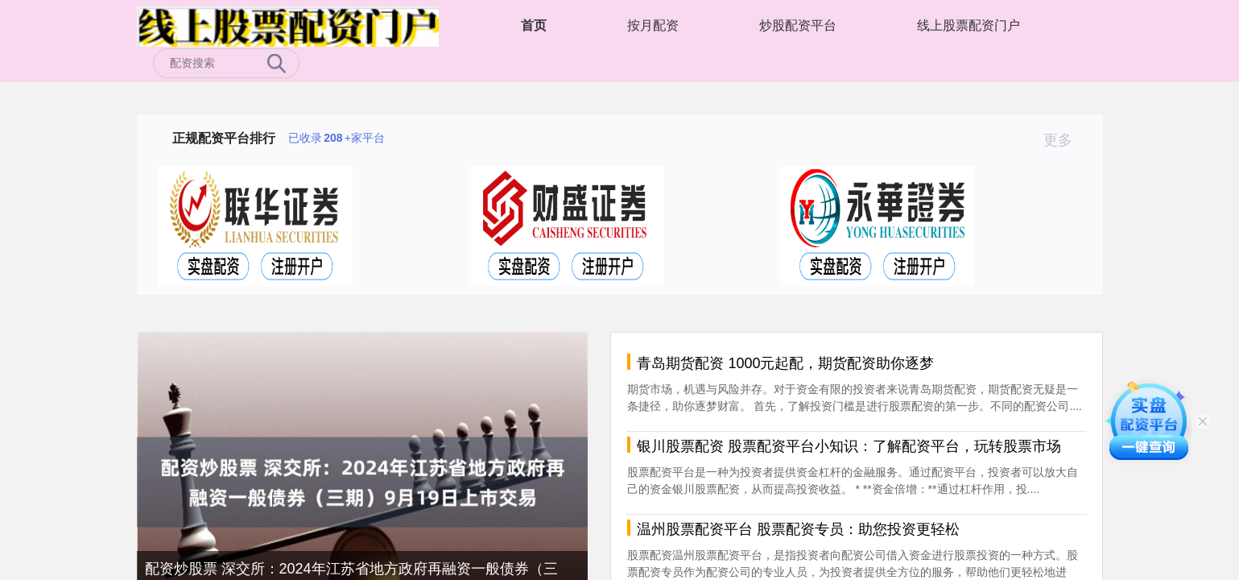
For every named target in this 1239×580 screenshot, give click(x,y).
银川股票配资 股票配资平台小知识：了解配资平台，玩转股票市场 (849, 446)
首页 (534, 25)
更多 (1064, 140)
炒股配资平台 (797, 25)
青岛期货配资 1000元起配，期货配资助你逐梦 (785, 363)
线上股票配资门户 (968, 25)
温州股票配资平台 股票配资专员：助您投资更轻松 (798, 529)
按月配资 (653, 25)
